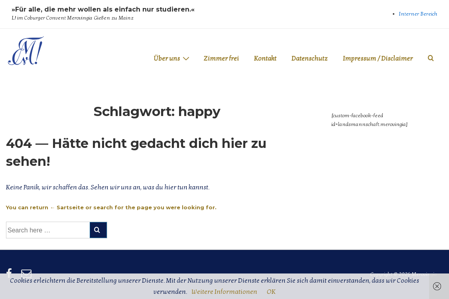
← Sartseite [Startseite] (67, 207)
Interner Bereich (418, 14)
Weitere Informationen (224, 292)
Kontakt (265, 59)
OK (271, 292)
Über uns (172, 58)
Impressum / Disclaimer (378, 59)
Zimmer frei (221, 59)
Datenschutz (309, 59)
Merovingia (26, 73)
